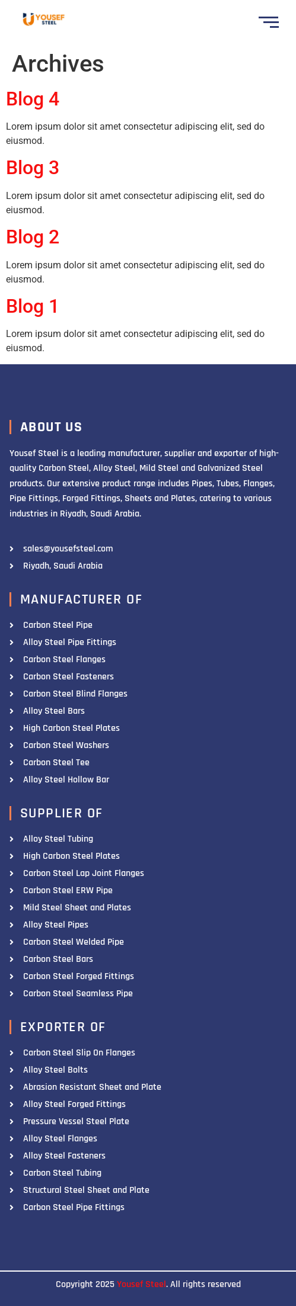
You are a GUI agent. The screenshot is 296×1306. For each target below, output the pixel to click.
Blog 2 (32, 237)
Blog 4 (32, 99)
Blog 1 (32, 306)
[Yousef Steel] (43, 20)
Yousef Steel (141, 1284)
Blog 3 (32, 167)
